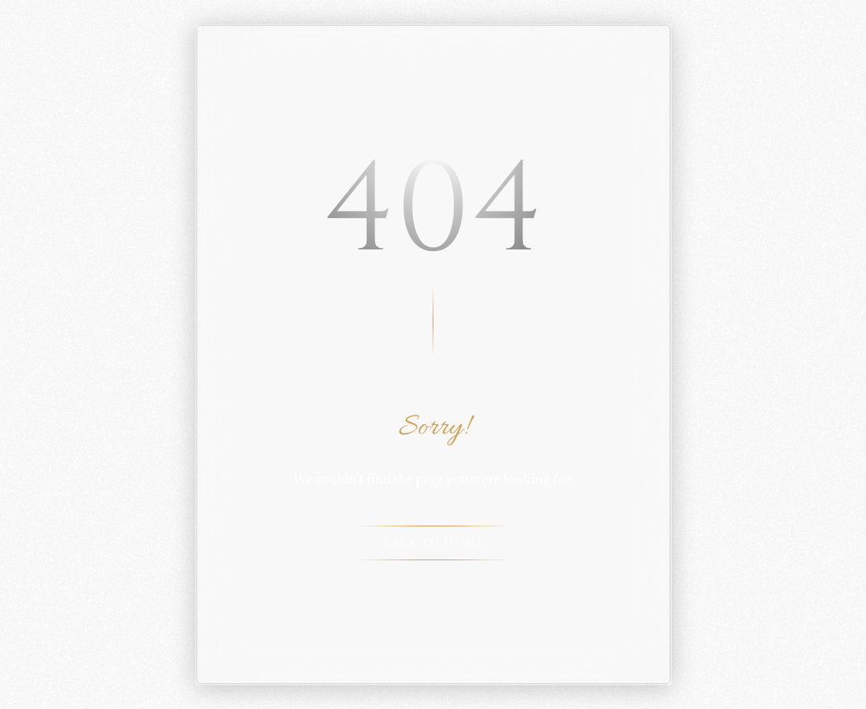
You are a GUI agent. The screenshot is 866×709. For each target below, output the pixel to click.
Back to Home (433, 542)
